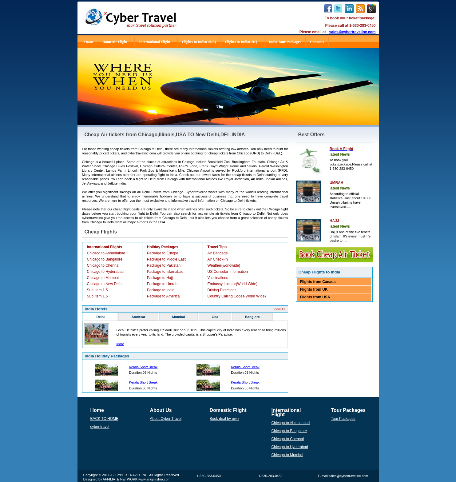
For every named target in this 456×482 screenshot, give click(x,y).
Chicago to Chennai (103, 265)
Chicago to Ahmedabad (106, 253)
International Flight (157, 42)
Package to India (160, 290)
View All (279, 309)
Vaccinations (218, 278)
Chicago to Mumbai (103, 278)
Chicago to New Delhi (104, 284)
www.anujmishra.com (154, 479)
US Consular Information (228, 271)
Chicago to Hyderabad (105, 271)
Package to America (163, 296)
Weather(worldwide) (224, 265)
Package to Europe (162, 253)
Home (89, 42)
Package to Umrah (162, 284)
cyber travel (99, 426)
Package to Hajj (160, 278)
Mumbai (178, 317)
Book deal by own (224, 418)
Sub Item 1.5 (97, 290)
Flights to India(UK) (244, 42)
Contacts (317, 42)
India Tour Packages (285, 42)
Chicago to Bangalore (104, 259)
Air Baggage (218, 253)
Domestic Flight (117, 42)
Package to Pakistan (163, 265)
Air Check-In (218, 259)
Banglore (252, 317)
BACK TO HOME (104, 418)
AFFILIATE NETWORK (120, 479)
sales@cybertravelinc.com (352, 32)
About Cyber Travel (166, 418)
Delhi (101, 317)
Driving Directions (222, 290)
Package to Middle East (166, 259)
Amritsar (138, 317)
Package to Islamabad (165, 271)
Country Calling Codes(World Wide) (237, 296)
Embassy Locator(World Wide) (233, 284)
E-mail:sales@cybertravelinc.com (343, 476)
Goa (215, 317)
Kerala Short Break (143, 367)
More (120, 344)
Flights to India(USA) (199, 42)
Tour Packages (343, 418)
